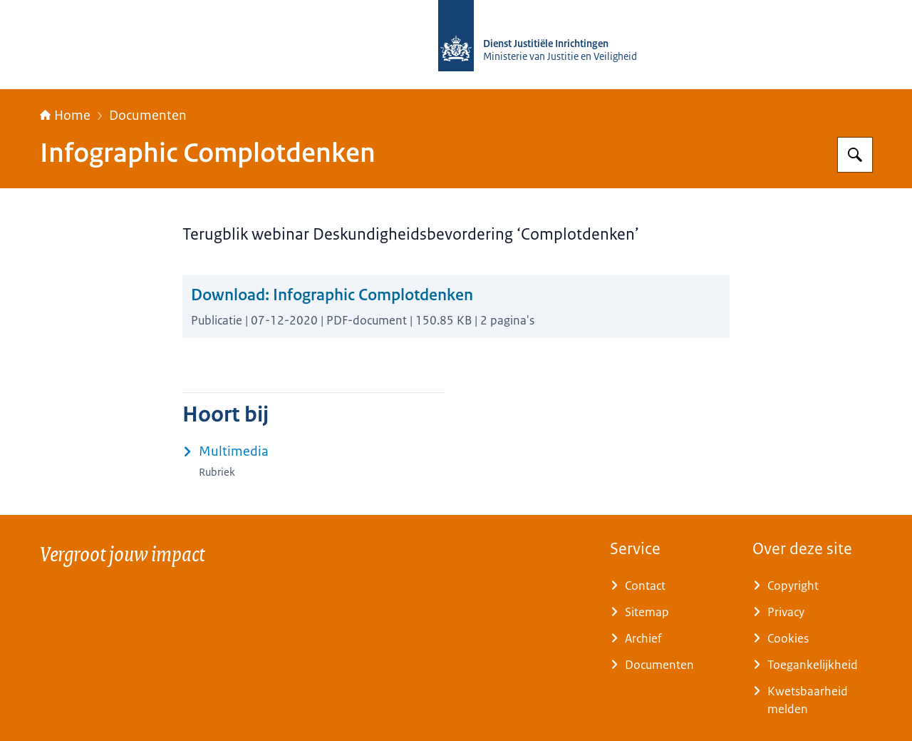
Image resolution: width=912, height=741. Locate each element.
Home (65, 115)
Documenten (148, 115)
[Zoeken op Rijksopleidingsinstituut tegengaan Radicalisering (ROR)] (855, 155)
